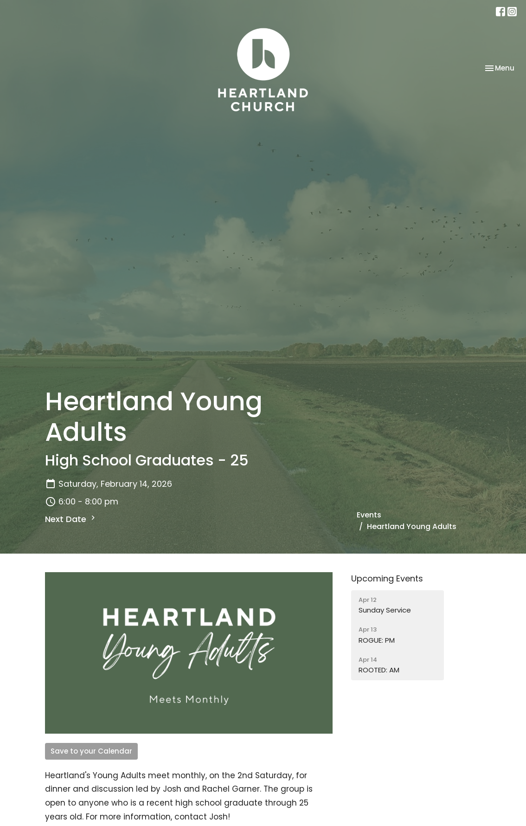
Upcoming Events (387, 578)
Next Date (71, 519)
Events (369, 515)
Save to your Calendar (91, 751)
